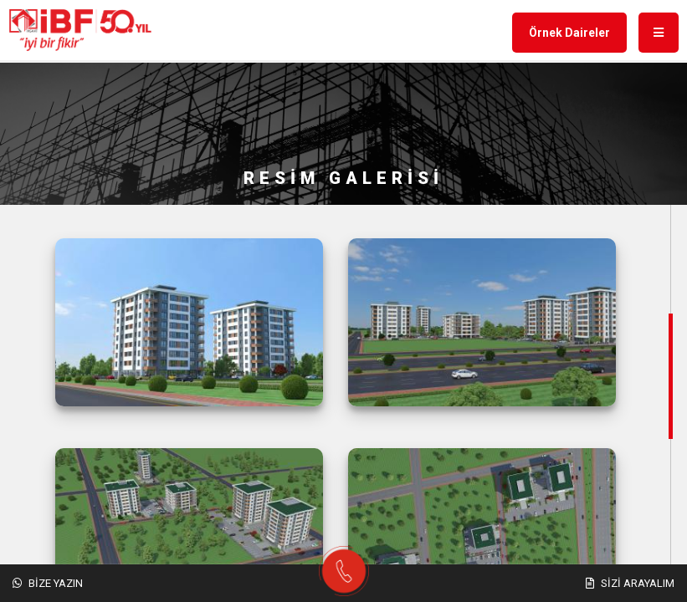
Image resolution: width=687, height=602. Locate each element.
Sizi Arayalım (630, 583)
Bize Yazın (48, 583)
